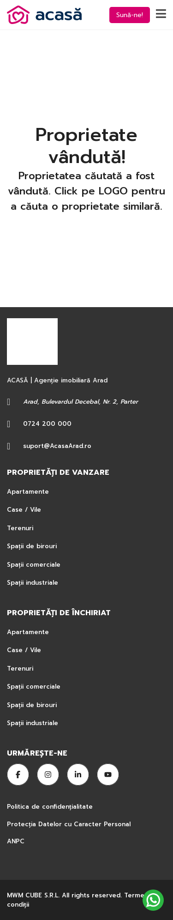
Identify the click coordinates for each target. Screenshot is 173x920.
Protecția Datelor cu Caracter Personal (69, 824)
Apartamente (28, 491)
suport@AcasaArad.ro (57, 446)
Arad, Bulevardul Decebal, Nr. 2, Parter (80, 401)
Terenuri (20, 528)
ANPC (15, 841)
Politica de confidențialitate (51, 806)
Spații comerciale (33, 564)
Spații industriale (32, 582)
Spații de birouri (32, 546)
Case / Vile (24, 509)
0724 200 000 (47, 423)
